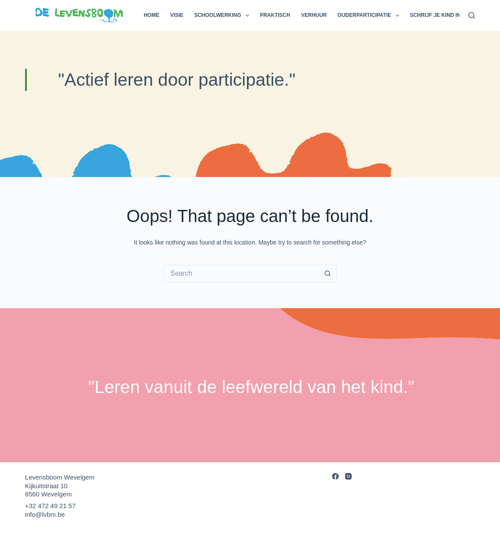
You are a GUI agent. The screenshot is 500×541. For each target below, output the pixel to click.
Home (151, 15)
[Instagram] (348, 476)
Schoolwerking (223, 15)
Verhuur (314, 15)
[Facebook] (335, 476)
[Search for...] (241, 273)
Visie (176, 15)
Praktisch (275, 15)
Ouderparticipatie (369, 15)
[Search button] (328, 273)
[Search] (471, 15)
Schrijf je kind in (435, 15)
